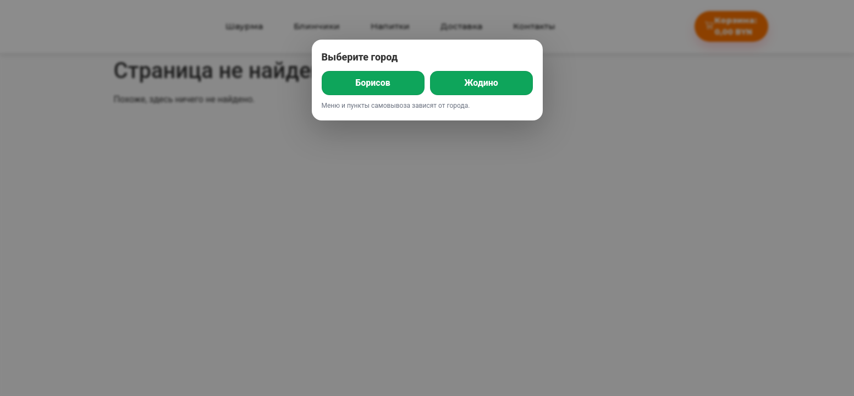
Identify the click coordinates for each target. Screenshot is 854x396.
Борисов (372, 83)
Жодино (481, 83)
